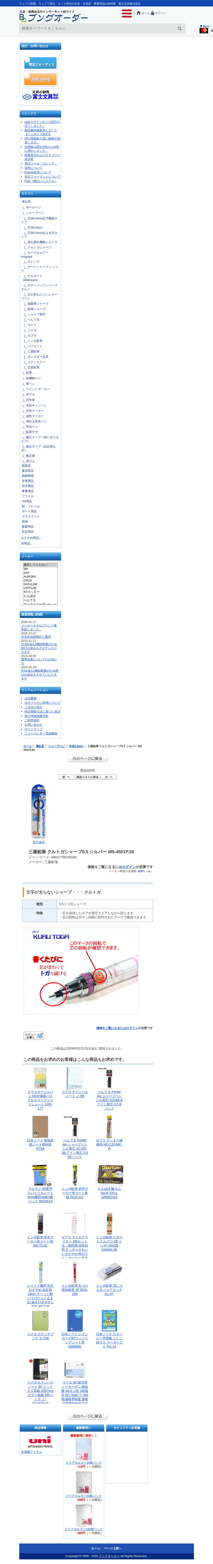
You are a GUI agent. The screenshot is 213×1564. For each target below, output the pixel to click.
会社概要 (31, 698)
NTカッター (40, 592)
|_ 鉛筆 (26, 372)
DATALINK (40, 584)
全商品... (27, 543)
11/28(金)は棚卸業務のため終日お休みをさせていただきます (39, 648)
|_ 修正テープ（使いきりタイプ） (40, 439)
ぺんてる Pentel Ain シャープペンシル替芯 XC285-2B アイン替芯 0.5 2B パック (75, 1148)
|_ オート (29, 325)
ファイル (28, 496)
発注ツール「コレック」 (41, 163)
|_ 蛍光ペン (29, 426)
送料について (34, 168)
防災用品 (28, 531)
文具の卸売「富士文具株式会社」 (40, 94)
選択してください (40, 565)
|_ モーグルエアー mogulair (34, 254)
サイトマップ (34, 729)
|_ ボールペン (31, 207)
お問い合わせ (40, 79)
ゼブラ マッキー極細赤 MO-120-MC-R (109, 1144)
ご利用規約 (32, 720)
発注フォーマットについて (42, 176)
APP (40, 573)
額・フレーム (31, 506)
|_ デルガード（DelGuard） (32, 278)
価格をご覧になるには (111, 1028)
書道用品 (28, 470)
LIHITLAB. (40, 588)
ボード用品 (29, 511)
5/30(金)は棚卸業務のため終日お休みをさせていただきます (40, 674)
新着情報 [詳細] (32, 614)
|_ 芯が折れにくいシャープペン (39, 296)
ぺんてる (40, 600)
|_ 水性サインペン (34, 405)
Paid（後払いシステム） (41, 181)
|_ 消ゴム (28, 461)
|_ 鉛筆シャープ (33, 309)
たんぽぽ (40, 596)
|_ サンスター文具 (34, 356)
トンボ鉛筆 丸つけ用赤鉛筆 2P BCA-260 (75, 1290)
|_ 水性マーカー (32, 410)
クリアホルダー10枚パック (84, 1462)
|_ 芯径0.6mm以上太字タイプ (39, 235)
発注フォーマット (40, 63)
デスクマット (31, 516)
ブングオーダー (109, 1556)
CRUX (40, 580)
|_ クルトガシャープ (36, 247)
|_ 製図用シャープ (34, 303)
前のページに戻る (87, 758)
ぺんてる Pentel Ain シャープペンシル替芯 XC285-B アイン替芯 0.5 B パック (109, 1100)
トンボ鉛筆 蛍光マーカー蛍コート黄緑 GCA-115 (75, 1193)
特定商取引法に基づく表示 (42, 711)
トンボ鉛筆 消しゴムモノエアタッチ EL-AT (109, 1290)
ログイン (160, 13)
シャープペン (56, 746)
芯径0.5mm (76, 746)
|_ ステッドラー (33, 362)
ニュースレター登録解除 (41, 733)
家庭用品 (28, 526)
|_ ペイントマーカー (35, 389)
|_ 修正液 (28, 455)
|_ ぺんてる (30, 319)
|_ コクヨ (29, 330)
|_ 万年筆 (28, 400)
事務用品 (28, 491)
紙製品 (26, 465)
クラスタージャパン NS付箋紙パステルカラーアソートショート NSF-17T (40, 1100)
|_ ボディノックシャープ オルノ (40, 287)
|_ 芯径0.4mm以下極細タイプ (39, 220)
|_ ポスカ (28, 394)
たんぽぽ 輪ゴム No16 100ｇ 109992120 (109, 1193)
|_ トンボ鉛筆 (32, 341)
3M (40, 569)
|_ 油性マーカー (32, 416)
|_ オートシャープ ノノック (39, 268)
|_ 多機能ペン (31, 378)
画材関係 (28, 476)
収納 (25, 521)
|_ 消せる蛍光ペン (34, 421)
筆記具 (40, 746)
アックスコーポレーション (40, 605)
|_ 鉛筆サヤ (29, 432)
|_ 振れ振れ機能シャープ (39, 242)
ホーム (146, 13)
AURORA (40, 577)
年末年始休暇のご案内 (36, 637)
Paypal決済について (38, 172)
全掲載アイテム (31, 1452)
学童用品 (28, 481)
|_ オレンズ (30, 261)
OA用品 (27, 501)
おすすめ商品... (31, 538)
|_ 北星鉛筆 (30, 367)
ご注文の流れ (34, 707)
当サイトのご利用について (42, 702)
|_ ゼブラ (29, 335)
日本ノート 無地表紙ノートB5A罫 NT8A (40, 1144)
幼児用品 (28, 486)
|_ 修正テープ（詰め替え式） (38, 448)
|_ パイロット (32, 346)
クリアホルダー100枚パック (83, 1529)
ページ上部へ (113, 1548)
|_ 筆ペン (28, 383)
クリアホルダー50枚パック (84, 1496)
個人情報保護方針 (36, 716)
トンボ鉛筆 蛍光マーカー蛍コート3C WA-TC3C (40, 1241)
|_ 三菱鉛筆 (30, 351)
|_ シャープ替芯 (33, 314)
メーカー (27, 556)
